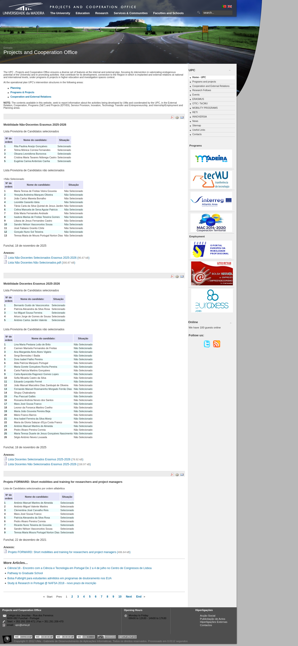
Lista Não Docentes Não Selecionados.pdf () (39, 262)
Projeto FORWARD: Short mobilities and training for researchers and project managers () (66, 552)
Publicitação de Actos (212, 618)
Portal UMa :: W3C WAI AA (85, 637)
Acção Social (207, 615)
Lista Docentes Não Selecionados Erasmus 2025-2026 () (47, 464)
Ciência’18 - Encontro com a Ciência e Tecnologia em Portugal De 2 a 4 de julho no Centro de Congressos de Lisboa (79, 568)
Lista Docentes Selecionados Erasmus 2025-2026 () (43, 459)
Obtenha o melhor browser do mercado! (127, 637)
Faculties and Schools (168, 13)
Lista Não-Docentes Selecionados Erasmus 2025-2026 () (46, 257)
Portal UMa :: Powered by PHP (106, 637)
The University (60, 13)
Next (129, 596)
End (139, 596)
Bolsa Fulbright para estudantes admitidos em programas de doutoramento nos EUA (59, 578)
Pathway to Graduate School (25, 573)
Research (101, 13)
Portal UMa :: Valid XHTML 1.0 (23, 637)
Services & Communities (131, 13)
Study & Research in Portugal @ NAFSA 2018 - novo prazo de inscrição (51, 583)
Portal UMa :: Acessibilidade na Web (8, 637)
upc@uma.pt (22, 625)
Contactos (206, 625)
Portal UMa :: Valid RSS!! (65, 637)
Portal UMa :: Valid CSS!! (44, 637)
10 (119, 596)
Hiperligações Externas (213, 622)
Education (83, 13)
